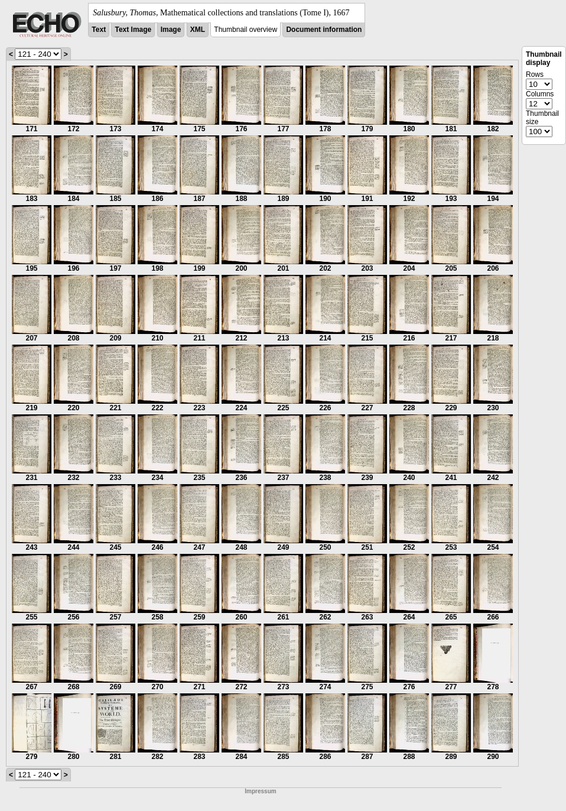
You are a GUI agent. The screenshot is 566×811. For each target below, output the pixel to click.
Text (99, 29)
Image (171, 29)
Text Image (133, 29)
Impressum (260, 791)
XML (197, 29)
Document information (324, 29)
